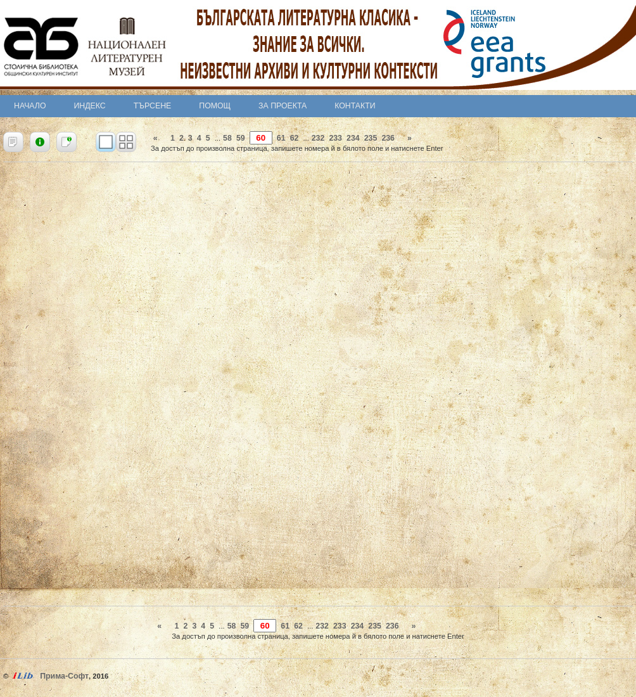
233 (335, 138)
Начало (30, 105)
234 (353, 138)
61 (281, 138)
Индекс (90, 105)
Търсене (153, 105)
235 (371, 138)
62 (294, 138)
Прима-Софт (64, 676)
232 (318, 138)
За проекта (282, 105)
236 (388, 138)
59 (240, 138)
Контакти (354, 105)
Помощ (215, 105)
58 (227, 138)
